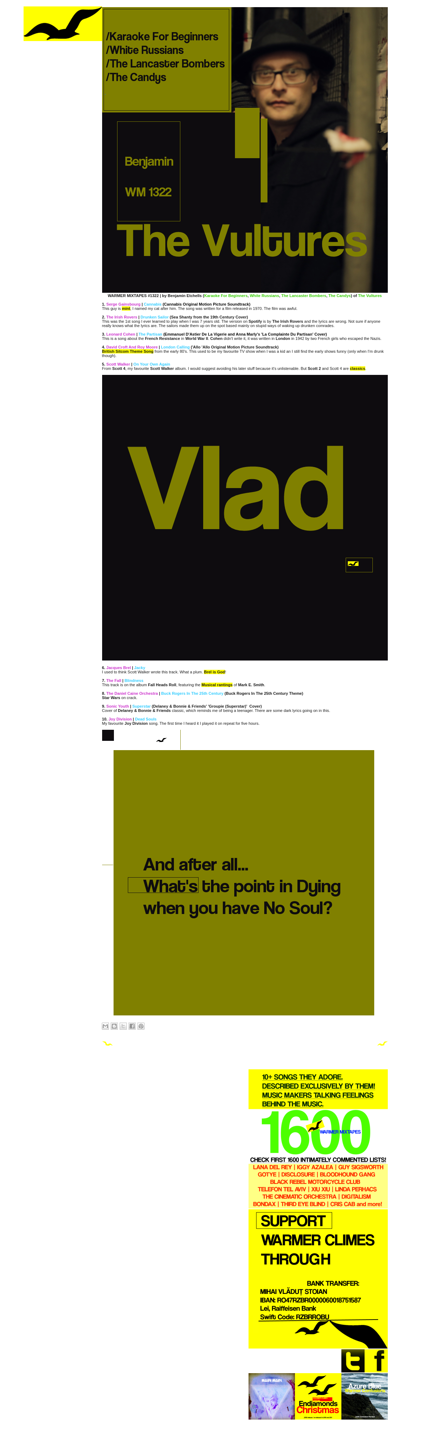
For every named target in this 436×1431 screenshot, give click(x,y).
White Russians (264, 295)
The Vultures (370, 295)
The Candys (340, 295)
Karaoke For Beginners (226, 295)
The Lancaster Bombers (303, 295)
